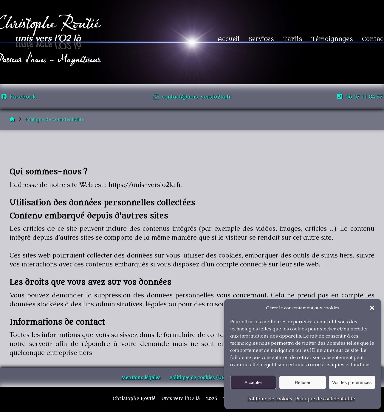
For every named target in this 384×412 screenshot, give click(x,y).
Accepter (253, 382)
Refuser (303, 382)
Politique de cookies (269, 399)
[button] (372, 308)
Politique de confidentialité (325, 399)
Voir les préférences (352, 382)
